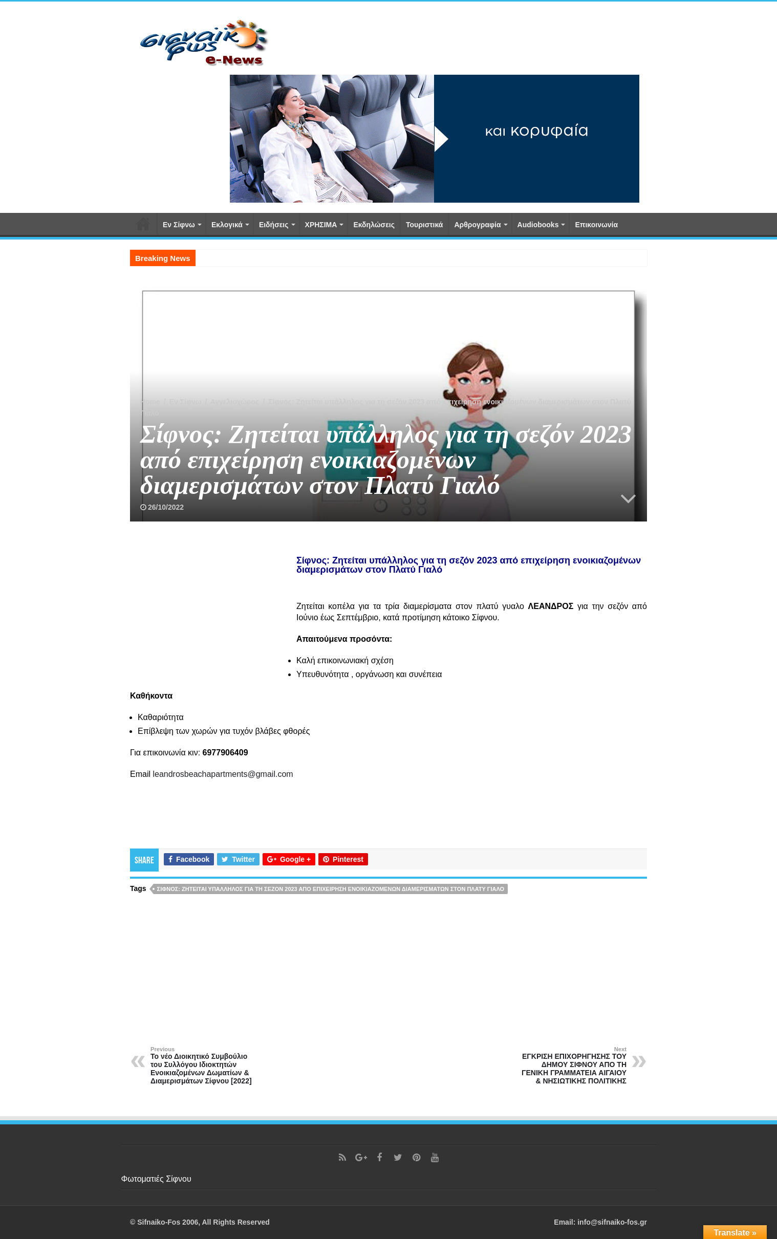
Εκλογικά (227, 225)
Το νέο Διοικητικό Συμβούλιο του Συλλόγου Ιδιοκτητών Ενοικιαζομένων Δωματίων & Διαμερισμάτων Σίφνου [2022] (202, 1065)
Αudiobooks (538, 225)
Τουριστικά (424, 225)
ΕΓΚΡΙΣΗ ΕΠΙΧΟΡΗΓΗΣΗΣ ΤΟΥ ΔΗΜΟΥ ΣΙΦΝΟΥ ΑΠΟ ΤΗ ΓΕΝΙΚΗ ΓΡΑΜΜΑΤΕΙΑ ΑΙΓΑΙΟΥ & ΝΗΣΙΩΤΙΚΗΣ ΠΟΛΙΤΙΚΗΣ (574, 1065)
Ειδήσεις (274, 225)
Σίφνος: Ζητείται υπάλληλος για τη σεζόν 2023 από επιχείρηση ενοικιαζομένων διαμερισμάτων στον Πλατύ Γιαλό (331, 889)
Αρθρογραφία (477, 225)
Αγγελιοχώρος (235, 402)
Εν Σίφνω (179, 225)
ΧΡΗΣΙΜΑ (321, 225)
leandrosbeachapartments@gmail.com (223, 774)
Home (150, 402)
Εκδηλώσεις (374, 225)
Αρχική (143, 223)
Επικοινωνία (596, 225)
